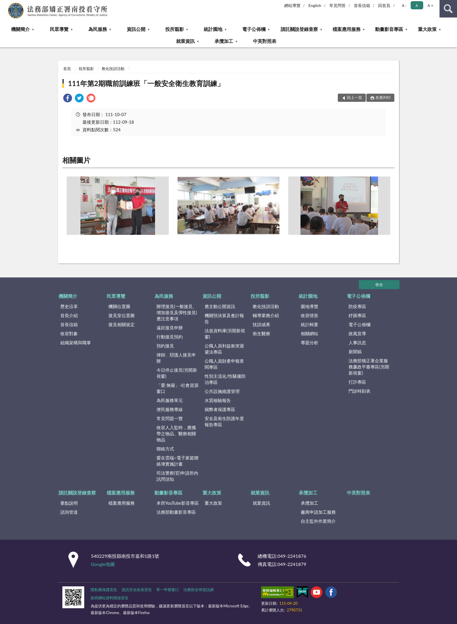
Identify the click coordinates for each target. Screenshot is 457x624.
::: (4, 4)
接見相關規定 (121, 324)
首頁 (67, 68)
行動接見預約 (170, 336)
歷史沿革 (69, 306)
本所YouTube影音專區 (178, 503)
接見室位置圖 (121, 315)
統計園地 (213, 29)
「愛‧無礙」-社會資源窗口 (178, 388)
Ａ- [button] (404, 5)
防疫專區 (357, 306)
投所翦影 (174, 29)
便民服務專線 (170, 409)
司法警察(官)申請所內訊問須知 (177, 476)
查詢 (448, 9)
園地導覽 (309, 306)
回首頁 (384, 5)
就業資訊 (185, 41)
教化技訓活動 (113, 68)
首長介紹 (69, 315)
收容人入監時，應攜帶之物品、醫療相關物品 (176, 433)
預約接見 (165, 345)
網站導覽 (292, 5)
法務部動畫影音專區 (176, 512)
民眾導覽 (59, 29)
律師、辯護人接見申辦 (176, 357)
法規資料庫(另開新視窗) (225, 333)
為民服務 (97, 29)
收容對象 (69, 333)
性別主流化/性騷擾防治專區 (225, 379)
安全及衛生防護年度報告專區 (224, 421)
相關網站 (309, 333)
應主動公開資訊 (220, 306)
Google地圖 (103, 564)
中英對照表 (264, 41)
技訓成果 (261, 324)
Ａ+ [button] (430, 5)
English (314, 5)
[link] (67, 99)
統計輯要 (309, 324)
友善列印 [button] (383, 97)
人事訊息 (357, 342)
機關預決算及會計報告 (224, 318)
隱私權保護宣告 (104, 589)
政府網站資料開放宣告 (110, 597)
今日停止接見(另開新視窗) (177, 373)
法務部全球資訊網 (198, 589)
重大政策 (427, 29)
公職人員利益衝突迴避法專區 (224, 348)
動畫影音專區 (389, 29)
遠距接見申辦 (170, 327)
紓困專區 (357, 315)
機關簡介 (20, 29)
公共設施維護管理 (222, 391)
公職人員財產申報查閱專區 (224, 364)
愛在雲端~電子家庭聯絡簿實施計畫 (177, 460)
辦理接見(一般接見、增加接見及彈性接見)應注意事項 (177, 312)
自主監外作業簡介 (318, 521)
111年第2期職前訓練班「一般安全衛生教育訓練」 (146, 83)
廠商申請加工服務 (318, 512)
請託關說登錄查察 (299, 29)
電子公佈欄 (254, 29)
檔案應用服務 (347, 29)
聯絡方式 (165, 448)
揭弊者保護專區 (220, 409)
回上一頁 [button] (354, 97)
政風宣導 (357, 333)
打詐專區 (357, 381)
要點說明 (69, 503)
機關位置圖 (119, 306)
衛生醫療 (261, 333)
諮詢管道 (69, 512)
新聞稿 (355, 351)
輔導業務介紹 (266, 315)
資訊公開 (136, 29)
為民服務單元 (170, 400)
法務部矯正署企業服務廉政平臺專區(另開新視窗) (369, 366)
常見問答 (337, 5)
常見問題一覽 (170, 418)
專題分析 (309, 342)
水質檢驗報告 (218, 400)
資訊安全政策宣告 (137, 589)
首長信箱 (362, 5)
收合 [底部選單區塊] (379, 284)
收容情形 (309, 315)
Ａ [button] (417, 5)
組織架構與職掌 (75, 342)
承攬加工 (224, 41)
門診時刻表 (359, 391)
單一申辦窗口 (167, 589)
